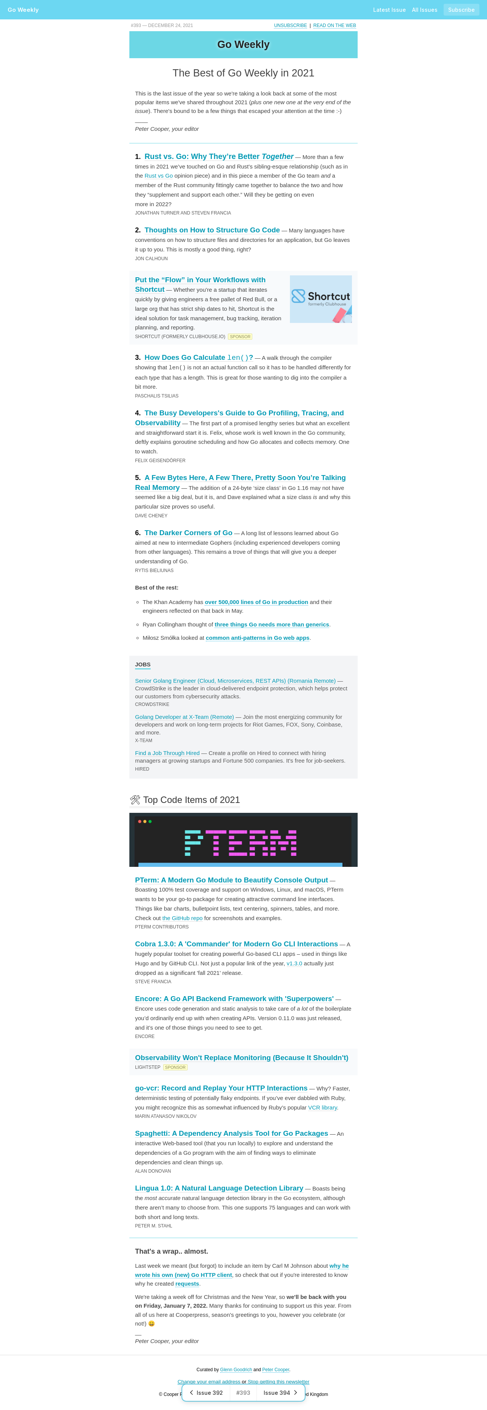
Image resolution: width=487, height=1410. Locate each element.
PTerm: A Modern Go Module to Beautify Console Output (231, 880)
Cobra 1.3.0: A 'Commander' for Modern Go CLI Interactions (236, 943)
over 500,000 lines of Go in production (256, 601)
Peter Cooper (275, 1369)
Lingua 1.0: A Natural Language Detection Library (219, 1188)
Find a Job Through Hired (167, 752)
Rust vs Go (159, 175)
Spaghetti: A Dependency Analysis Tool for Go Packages (231, 1133)
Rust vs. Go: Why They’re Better (219, 156)
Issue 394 (281, 1392)
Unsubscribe (290, 25)
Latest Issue (389, 9)
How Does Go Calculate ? (199, 357)
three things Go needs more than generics (272, 624)
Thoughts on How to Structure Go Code (212, 230)
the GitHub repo (182, 917)
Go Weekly (23, 9)
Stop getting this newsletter (278, 1381)
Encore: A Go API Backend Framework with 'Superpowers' (234, 998)
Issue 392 (206, 1392)
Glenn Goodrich (236, 1369)
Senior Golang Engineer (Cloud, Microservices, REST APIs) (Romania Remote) (235, 680)
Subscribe (461, 9)
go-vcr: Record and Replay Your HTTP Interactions (221, 1088)
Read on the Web (335, 25)
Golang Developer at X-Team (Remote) (184, 716)
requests (187, 1283)
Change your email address (209, 1381)
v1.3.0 (294, 963)
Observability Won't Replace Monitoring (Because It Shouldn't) (242, 1057)
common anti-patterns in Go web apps (258, 637)
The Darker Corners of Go (188, 532)
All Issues (425, 9)
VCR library (322, 1107)
